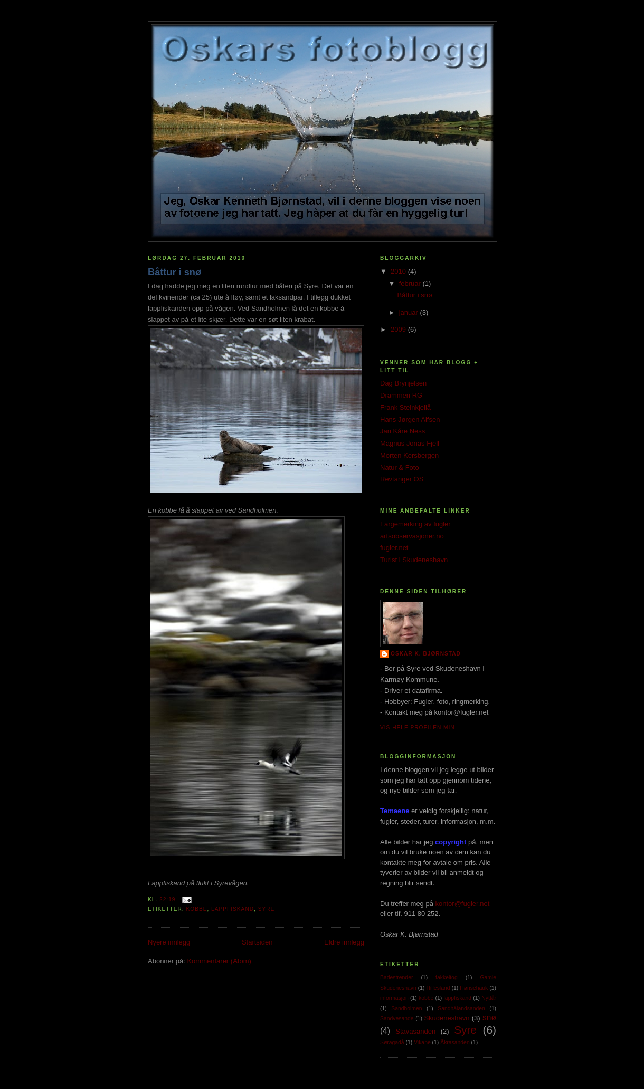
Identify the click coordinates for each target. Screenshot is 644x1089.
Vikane (422, 1042)
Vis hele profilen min (417, 727)
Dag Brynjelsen (403, 383)
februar (411, 283)
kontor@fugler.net (462, 904)
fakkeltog (446, 977)
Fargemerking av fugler (415, 524)
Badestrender (396, 977)
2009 (399, 329)
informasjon (394, 998)
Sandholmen (406, 1008)
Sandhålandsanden (461, 1008)
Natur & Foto (399, 467)
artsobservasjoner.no (412, 536)
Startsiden (257, 942)
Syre (266, 909)
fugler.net (394, 548)
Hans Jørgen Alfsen (410, 419)
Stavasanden (415, 1031)
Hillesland (438, 988)
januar (409, 312)
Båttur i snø (174, 272)
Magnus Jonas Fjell (409, 443)
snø (489, 1017)
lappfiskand (232, 909)
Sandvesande (397, 1018)
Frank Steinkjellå (405, 407)
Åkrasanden (454, 1042)
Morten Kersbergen (409, 455)
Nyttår (488, 998)
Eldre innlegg (344, 942)
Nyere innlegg (169, 942)
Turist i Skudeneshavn (414, 560)
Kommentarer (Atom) (219, 961)
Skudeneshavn (446, 1018)
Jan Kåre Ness (402, 431)
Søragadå (392, 1042)
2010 (399, 271)
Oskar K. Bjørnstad (426, 654)
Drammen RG (401, 395)
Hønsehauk (474, 988)
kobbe (196, 909)
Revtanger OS (401, 479)
